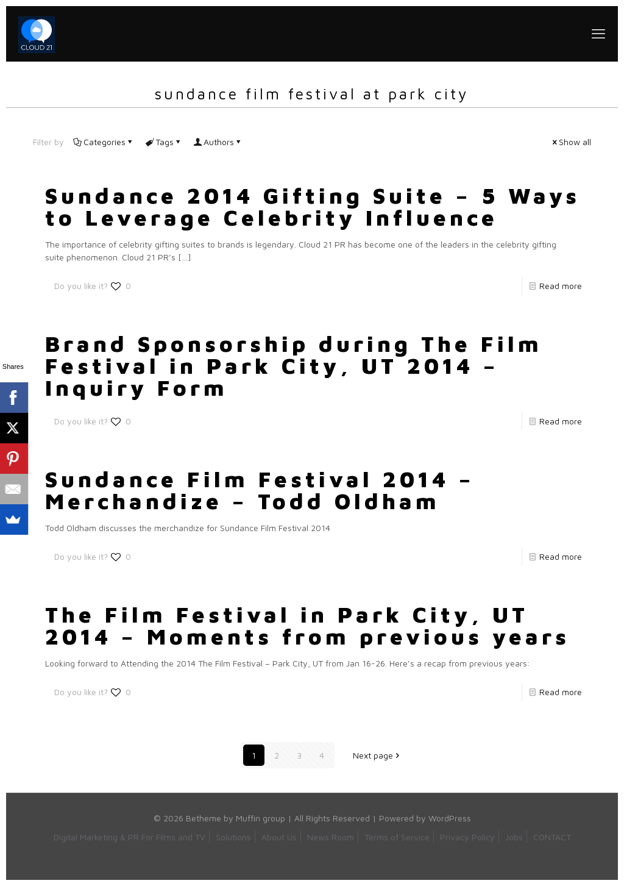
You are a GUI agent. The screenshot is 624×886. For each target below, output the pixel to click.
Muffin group (260, 818)
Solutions (233, 837)
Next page (377, 755)
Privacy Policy (467, 837)
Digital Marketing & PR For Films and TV (129, 837)
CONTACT (552, 837)
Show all (570, 142)
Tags (163, 142)
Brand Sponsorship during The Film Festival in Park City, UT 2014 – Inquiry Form (293, 365)
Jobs (514, 837)
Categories (103, 142)
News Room (330, 837)
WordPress (449, 818)
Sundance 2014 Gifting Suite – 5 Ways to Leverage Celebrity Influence (312, 206)
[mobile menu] (598, 33)
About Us (279, 837)
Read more (560, 285)
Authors (218, 142)
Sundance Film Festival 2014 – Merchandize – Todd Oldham (260, 490)
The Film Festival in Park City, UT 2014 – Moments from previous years (307, 625)
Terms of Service (397, 837)
